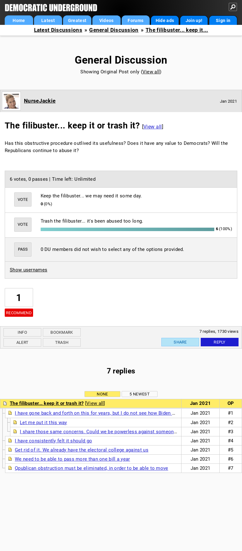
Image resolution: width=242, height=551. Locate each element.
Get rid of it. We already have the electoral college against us (81, 450)
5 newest (139, 394)
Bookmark (61, 332)
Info (22, 332)
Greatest (77, 20)
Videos (106, 20)
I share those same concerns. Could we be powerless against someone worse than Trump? (119, 432)
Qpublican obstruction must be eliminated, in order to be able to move (91, 468)
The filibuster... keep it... (177, 30)
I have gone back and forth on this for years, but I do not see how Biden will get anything (111, 413)
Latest (48, 20)
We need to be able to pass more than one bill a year (72, 459)
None (102, 394)
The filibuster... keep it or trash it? (47, 403)
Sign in (223, 20)
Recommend (19, 312)
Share (180, 342)
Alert (22, 342)
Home (19, 20)
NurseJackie (39, 101)
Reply (220, 342)
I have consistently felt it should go (53, 441)
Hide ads (165, 20)
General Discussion (113, 30)
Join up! (194, 20)
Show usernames (28, 270)
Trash (62, 342)
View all (151, 72)
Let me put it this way (43, 422)
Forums (135, 20)
